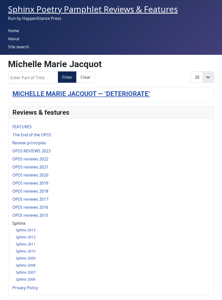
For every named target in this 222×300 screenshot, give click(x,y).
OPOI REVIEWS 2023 (31, 151)
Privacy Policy (25, 287)
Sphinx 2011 (25, 244)
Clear (86, 77)
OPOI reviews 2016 (30, 207)
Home (13, 30)
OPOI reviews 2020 (30, 175)
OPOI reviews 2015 (30, 215)
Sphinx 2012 (25, 237)
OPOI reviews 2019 (30, 183)
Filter (67, 77)
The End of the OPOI (31, 135)
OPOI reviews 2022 (30, 159)
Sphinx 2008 (25, 265)
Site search (18, 47)
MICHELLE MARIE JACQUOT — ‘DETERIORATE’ (81, 94)
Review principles (29, 143)
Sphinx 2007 (25, 272)
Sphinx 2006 (25, 279)
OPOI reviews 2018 (30, 191)
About (13, 38)
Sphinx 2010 (25, 251)
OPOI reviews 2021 (30, 167)
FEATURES (22, 127)
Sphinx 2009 (25, 258)
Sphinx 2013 (25, 230)
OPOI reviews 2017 (30, 199)
